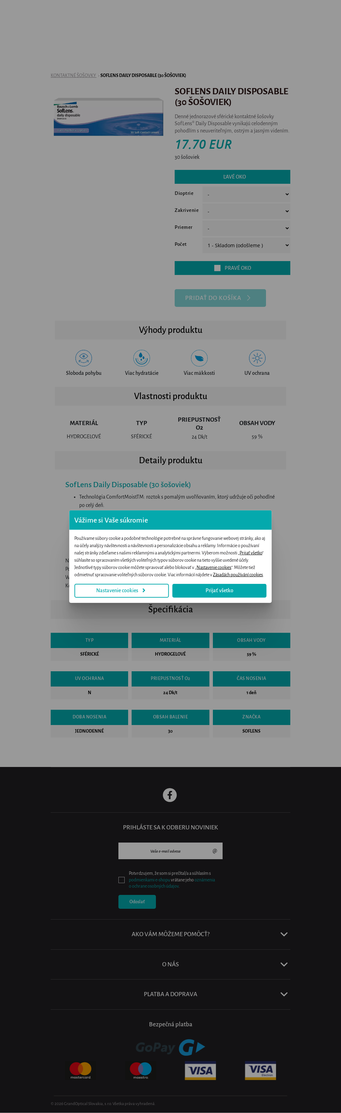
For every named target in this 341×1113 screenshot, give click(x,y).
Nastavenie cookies (111, 587)
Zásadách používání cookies (256, 571)
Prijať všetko (173, 556)
